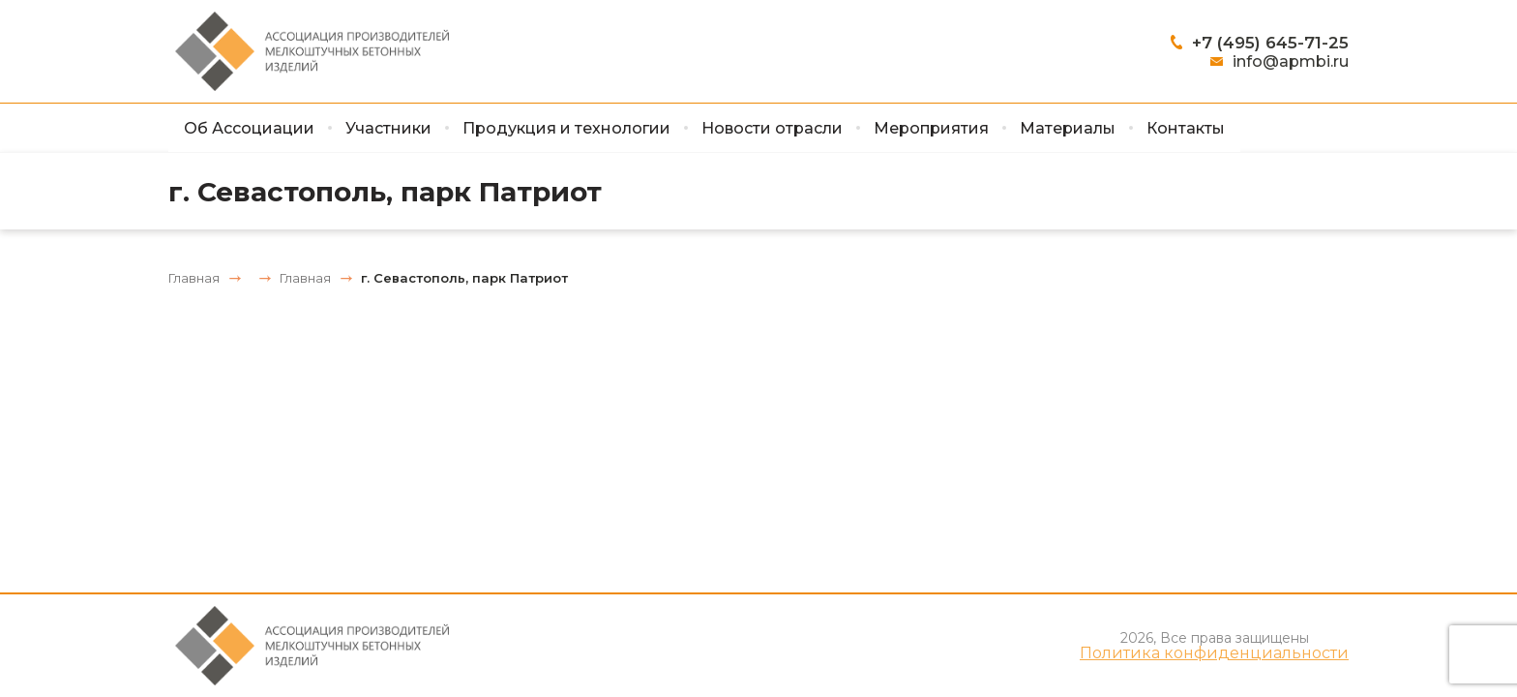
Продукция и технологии (566, 128)
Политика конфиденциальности (1214, 653)
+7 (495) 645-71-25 (1270, 42)
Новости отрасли (772, 128)
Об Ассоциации (249, 128)
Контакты (1185, 128)
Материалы (1067, 128)
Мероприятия (931, 128)
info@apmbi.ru (1291, 61)
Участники (388, 128)
